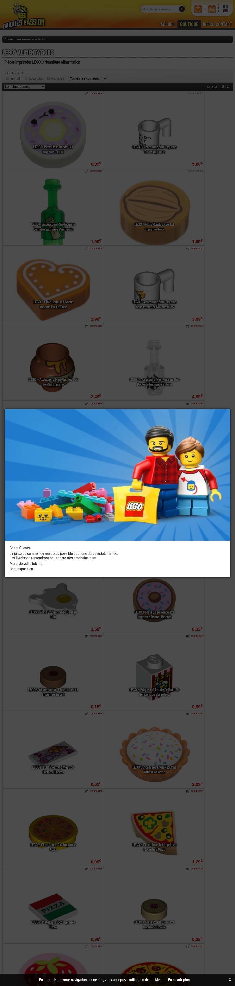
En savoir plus (179, 980)
